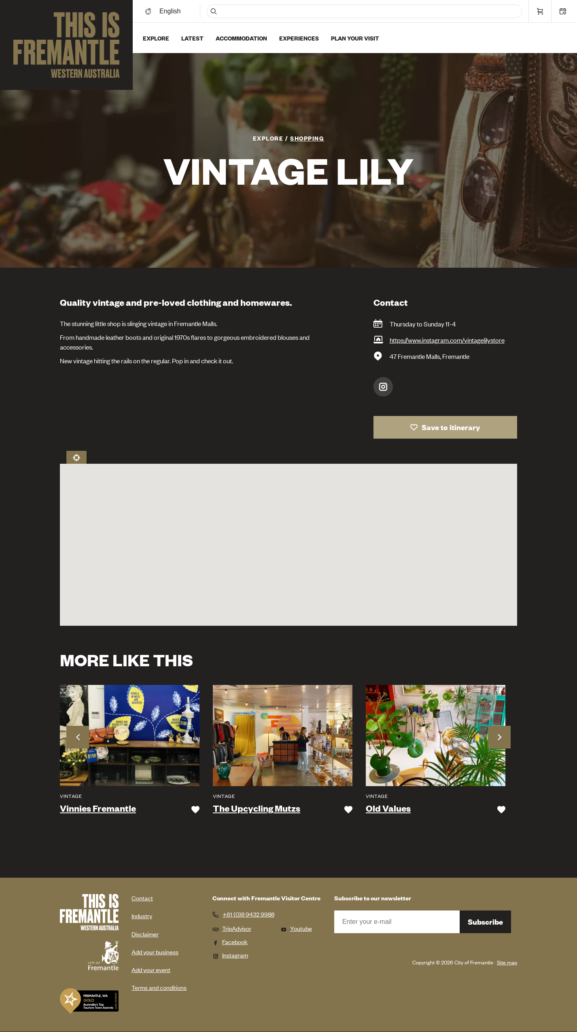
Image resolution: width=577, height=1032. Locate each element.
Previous (77, 737)
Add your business (155, 951)
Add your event (151, 969)
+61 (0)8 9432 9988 (248, 914)
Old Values (388, 808)
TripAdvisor (231, 928)
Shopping (307, 138)
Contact (142, 897)
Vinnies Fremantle (98, 808)
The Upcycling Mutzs (256, 808)
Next (499, 737)
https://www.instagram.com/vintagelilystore (447, 339)
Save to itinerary (451, 427)
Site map (507, 962)
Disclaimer (145, 934)
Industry (142, 915)
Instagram (383, 387)
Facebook (230, 941)
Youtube (296, 928)
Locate (76, 457)
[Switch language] (171, 11)
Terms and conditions (159, 987)
